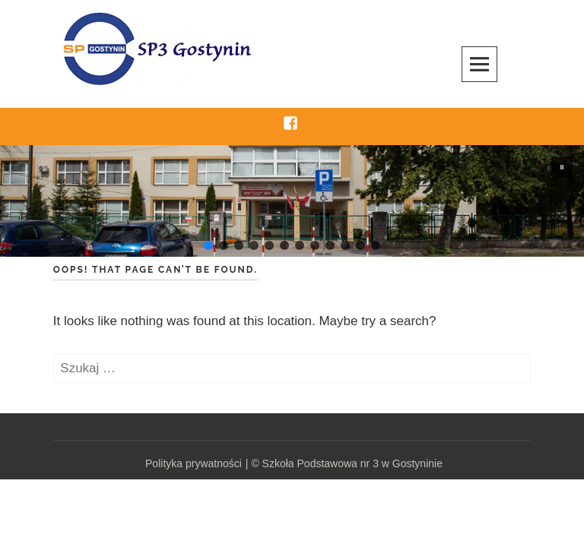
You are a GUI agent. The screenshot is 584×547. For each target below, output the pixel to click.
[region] (292, 201)
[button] (562, 167)
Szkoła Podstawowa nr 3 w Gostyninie (352, 463)
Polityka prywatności (193, 463)
